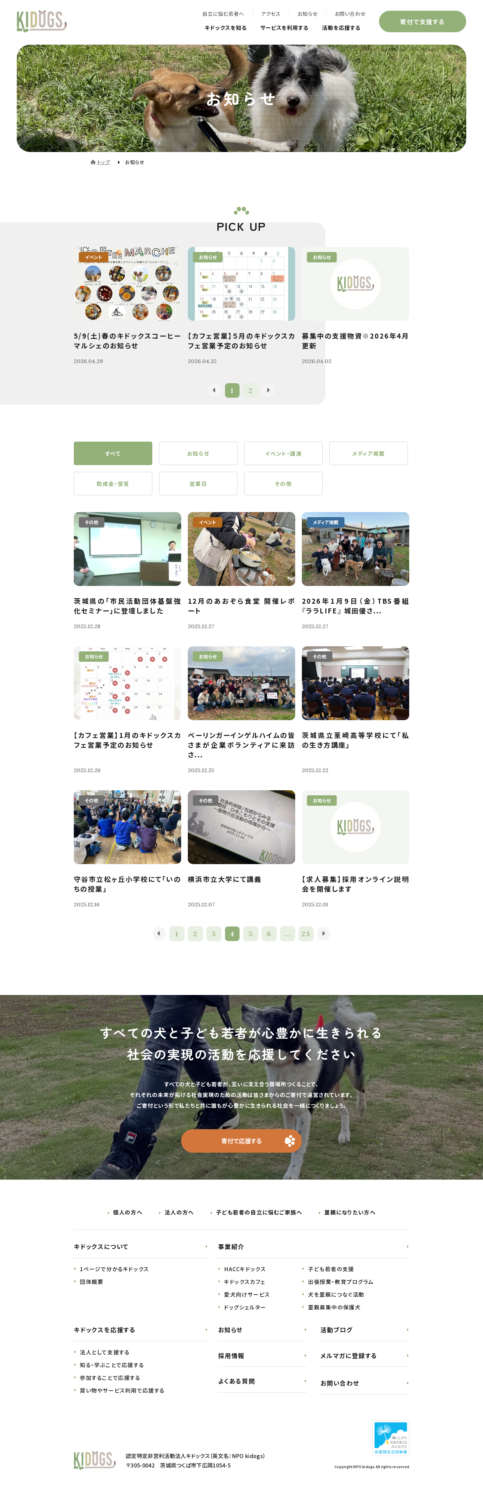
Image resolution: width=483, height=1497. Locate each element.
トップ (103, 162)
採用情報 (231, 1355)
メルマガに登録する (348, 1355)
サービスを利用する (284, 27)
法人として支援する (104, 1352)
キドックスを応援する (105, 1329)
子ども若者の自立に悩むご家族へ (259, 1212)
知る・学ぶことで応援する (112, 1365)
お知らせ (308, 13)
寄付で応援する (241, 1140)
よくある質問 (236, 1381)
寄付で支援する (422, 21)
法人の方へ (179, 1212)
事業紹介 (231, 1246)
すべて (113, 453)
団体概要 (91, 1282)
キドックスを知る (226, 27)
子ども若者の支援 (331, 1269)
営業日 (198, 484)
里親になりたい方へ (350, 1212)
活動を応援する (341, 27)
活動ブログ (336, 1329)
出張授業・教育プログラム (341, 1282)
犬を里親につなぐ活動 (336, 1294)
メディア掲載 (368, 453)
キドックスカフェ (244, 1282)
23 (306, 934)
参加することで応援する (110, 1378)
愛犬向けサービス (247, 1294)
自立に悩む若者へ (223, 13)
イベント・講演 (283, 453)
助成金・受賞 (113, 484)
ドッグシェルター (245, 1307)
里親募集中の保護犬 (334, 1307)
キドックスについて (101, 1246)
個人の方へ (128, 1212)
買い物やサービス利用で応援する (122, 1390)
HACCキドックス (245, 1269)
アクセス (270, 13)
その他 (283, 484)
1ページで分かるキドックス (114, 1269)
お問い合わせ (350, 13)
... (287, 934)
